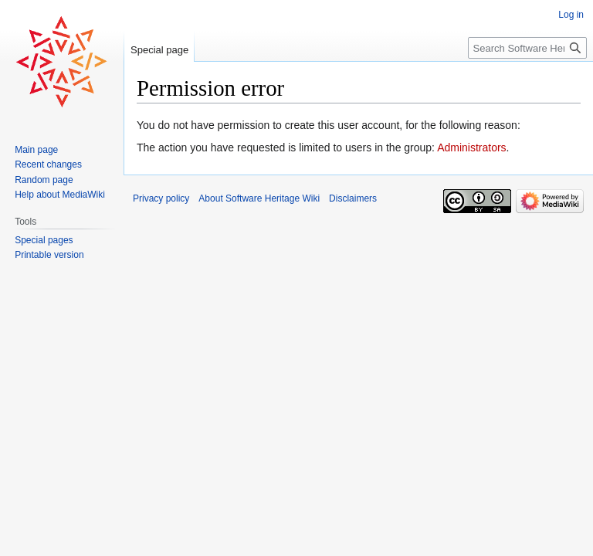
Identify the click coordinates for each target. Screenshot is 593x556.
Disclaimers (353, 198)
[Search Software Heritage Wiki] (527, 48)
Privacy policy (161, 198)
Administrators (471, 147)
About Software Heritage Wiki (259, 198)
